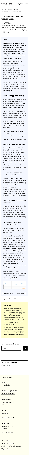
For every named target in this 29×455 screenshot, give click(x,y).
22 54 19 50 (4, 413)
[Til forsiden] (6, 4)
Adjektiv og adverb (8, 293)
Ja (4, 365)
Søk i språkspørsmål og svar (10, 344)
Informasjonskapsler (7, 443)
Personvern (5, 440)
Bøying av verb (20, 293)
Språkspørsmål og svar (13, 9)
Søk (20, 4)
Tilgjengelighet (6, 449)
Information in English (8, 393)
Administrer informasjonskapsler (11, 446)
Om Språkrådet (6, 385)
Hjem (2, 9)
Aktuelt (3, 382)
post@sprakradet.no (7, 417)
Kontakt (3, 388)
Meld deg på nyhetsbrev (9, 391)
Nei (9, 365)
